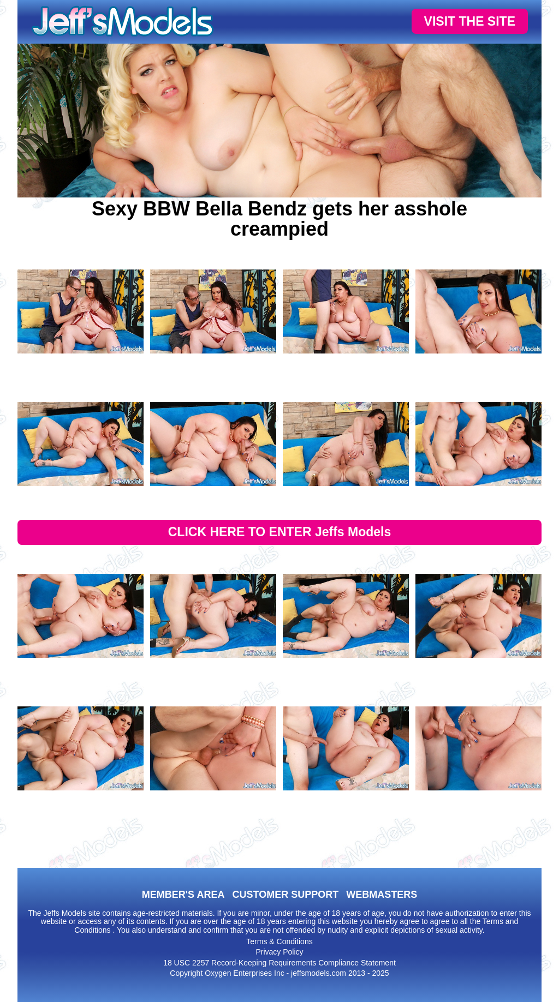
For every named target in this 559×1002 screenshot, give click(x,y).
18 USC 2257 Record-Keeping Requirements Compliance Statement (279, 962)
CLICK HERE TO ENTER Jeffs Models (279, 532)
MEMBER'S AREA (183, 894)
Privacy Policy (279, 951)
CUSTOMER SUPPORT (285, 894)
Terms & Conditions (279, 941)
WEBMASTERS (381, 894)
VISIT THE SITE (469, 21)
